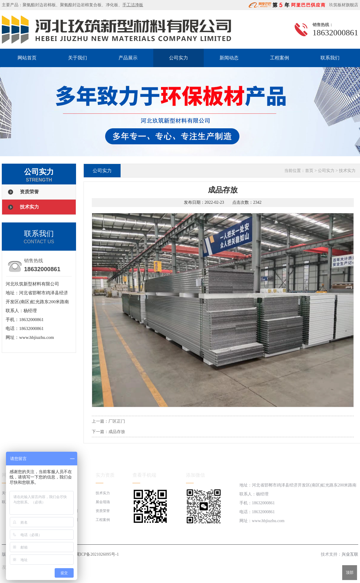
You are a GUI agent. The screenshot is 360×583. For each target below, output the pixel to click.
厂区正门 (116, 421)
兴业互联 (350, 554)
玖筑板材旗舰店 (342, 5)
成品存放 (116, 431)
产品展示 (128, 57)
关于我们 (77, 57)
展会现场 (103, 502)
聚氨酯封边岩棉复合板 (81, 5)
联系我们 (330, 57)
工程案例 (279, 57)
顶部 (349, 572)
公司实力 (178, 57)
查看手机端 (144, 475)
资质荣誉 (29, 191)
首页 (309, 170)
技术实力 (29, 206)
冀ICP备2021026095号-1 (97, 554)
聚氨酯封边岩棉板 (39, 5)
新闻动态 (229, 57)
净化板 (112, 5)
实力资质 (105, 475)
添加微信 (195, 475)
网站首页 (27, 57)
